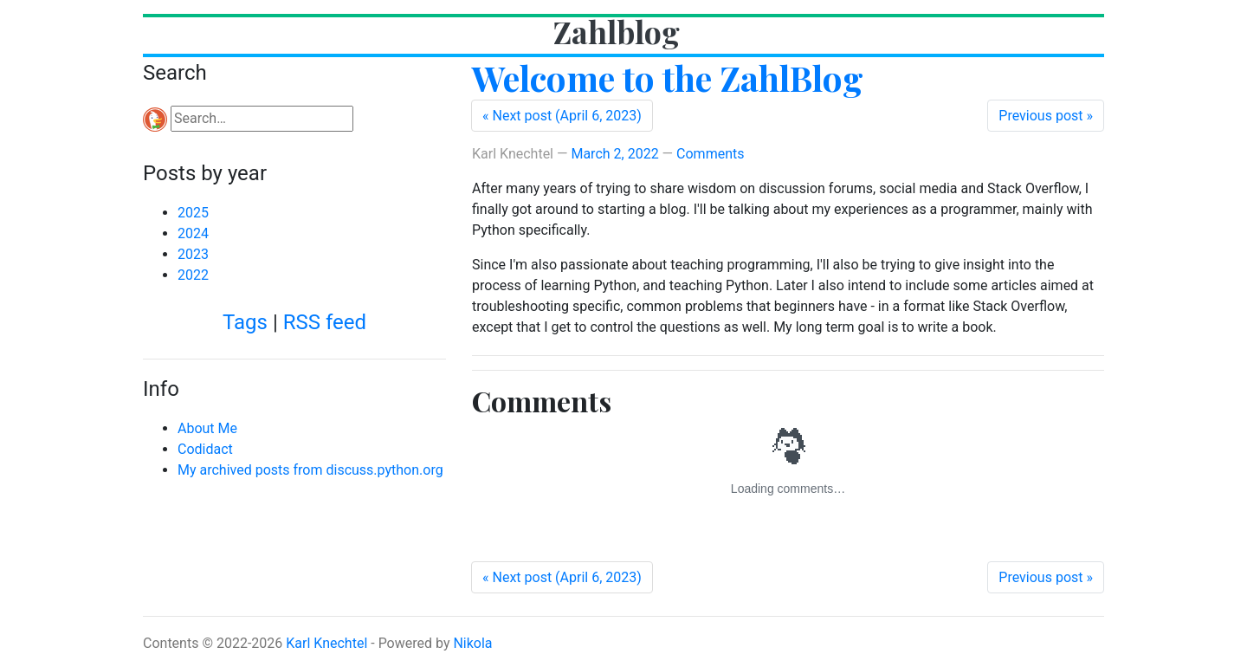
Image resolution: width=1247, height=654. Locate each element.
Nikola (472, 643)
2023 (193, 254)
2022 (193, 275)
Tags (245, 322)
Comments (710, 154)
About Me (207, 428)
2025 (193, 212)
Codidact (205, 449)
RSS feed (324, 322)
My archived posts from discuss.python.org (310, 470)
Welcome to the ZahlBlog (667, 77)
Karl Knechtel (326, 643)
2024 (193, 233)
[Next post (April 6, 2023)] (562, 116)
